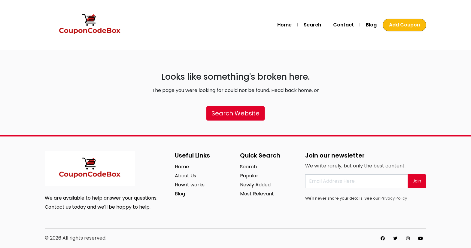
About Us (185, 175)
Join (417, 181)
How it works (190, 184)
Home (284, 24)
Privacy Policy (394, 198)
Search (312, 24)
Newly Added (255, 184)
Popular (249, 175)
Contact (343, 24)
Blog (371, 24)
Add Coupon (404, 24)
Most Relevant (257, 193)
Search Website (235, 113)
